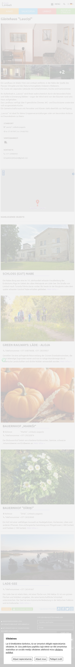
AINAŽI (9, 11)
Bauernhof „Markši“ (19, 426)
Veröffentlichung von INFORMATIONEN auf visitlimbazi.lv (15, 622)
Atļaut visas (41, 659)
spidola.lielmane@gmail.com (17, 158)
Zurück (6, 609)
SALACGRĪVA (28, 11)
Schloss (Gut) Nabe (18, 273)
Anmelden (65, 633)
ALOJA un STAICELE (66, 11)
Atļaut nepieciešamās (22, 659)
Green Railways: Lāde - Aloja (26, 345)
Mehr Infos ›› (52, 289)
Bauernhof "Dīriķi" (18, 508)
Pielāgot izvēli (56, 659)
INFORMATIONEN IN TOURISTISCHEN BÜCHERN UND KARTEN (15, 629)
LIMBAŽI (47, 11)
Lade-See (10, 583)
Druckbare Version (23, 609)
